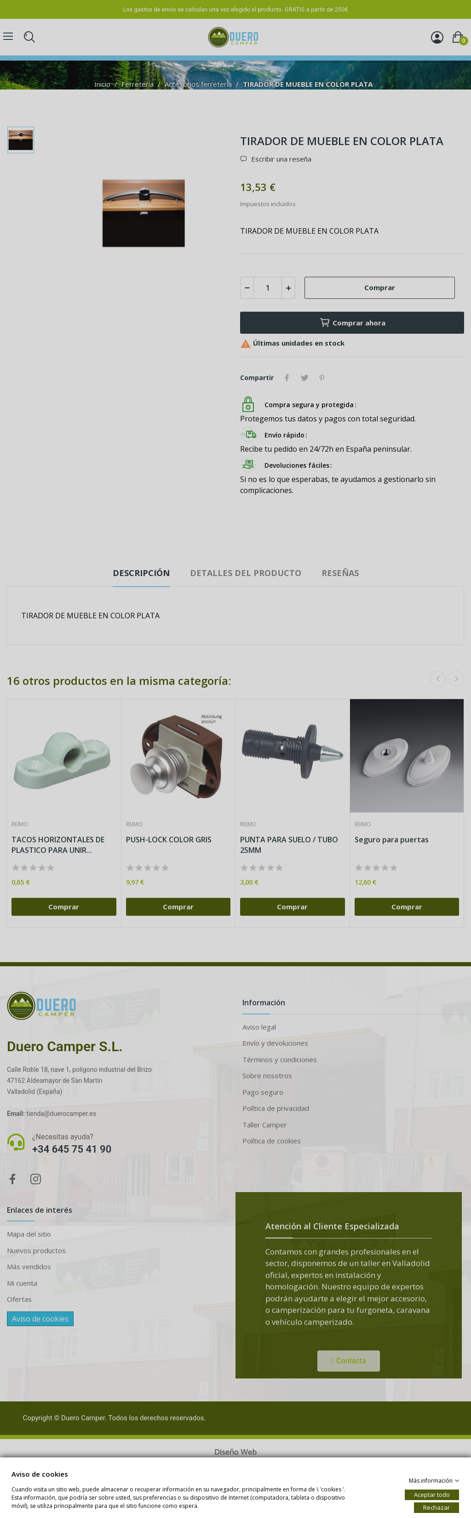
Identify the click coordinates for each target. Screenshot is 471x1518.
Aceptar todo (432, 1494)
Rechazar (436, 1507)
